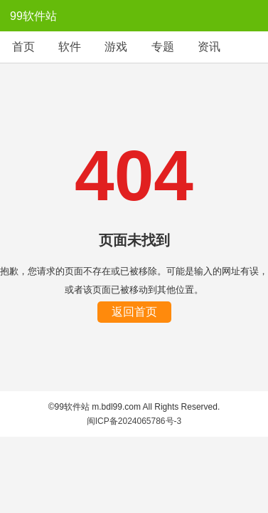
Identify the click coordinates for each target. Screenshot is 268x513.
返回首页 (134, 312)
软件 (69, 47)
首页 (23, 47)
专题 (162, 47)
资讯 (209, 47)
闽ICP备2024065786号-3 (134, 421)
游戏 (115, 47)
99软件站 (33, 16)
